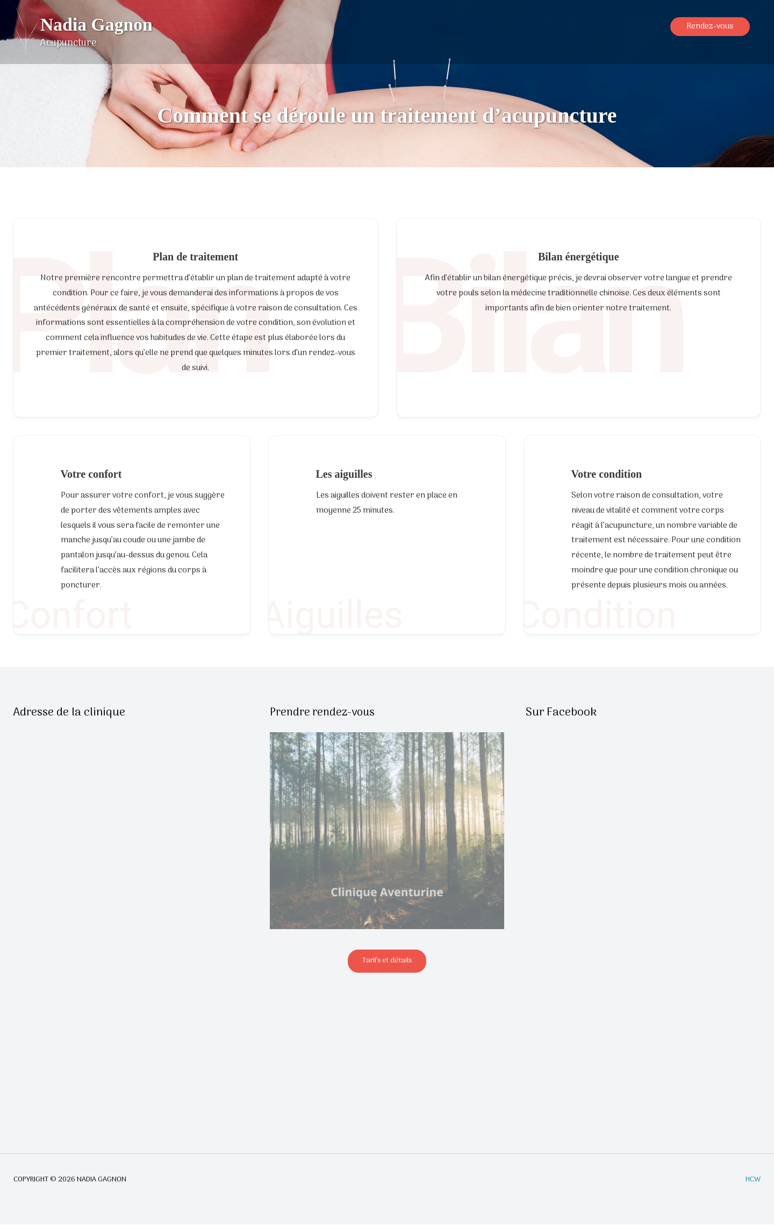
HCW (753, 1180)
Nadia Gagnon (98, 25)
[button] (710, 32)
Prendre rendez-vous (323, 713)
